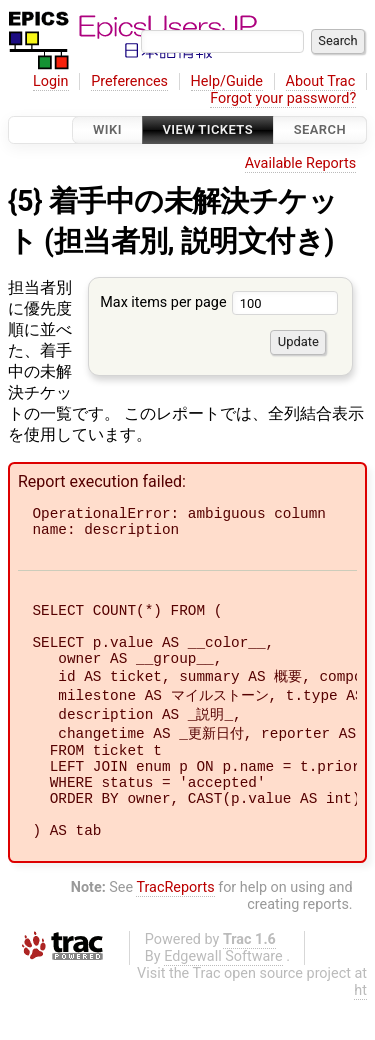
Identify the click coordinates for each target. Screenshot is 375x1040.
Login (51, 81)
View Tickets (208, 129)
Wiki (107, 129)
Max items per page (219, 302)
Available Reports (301, 163)
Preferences (129, 81)
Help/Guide (227, 81)
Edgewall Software (223, 996)
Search (320, 129)
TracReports (175, 927)
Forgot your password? (283, 98)
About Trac (321, 81)
